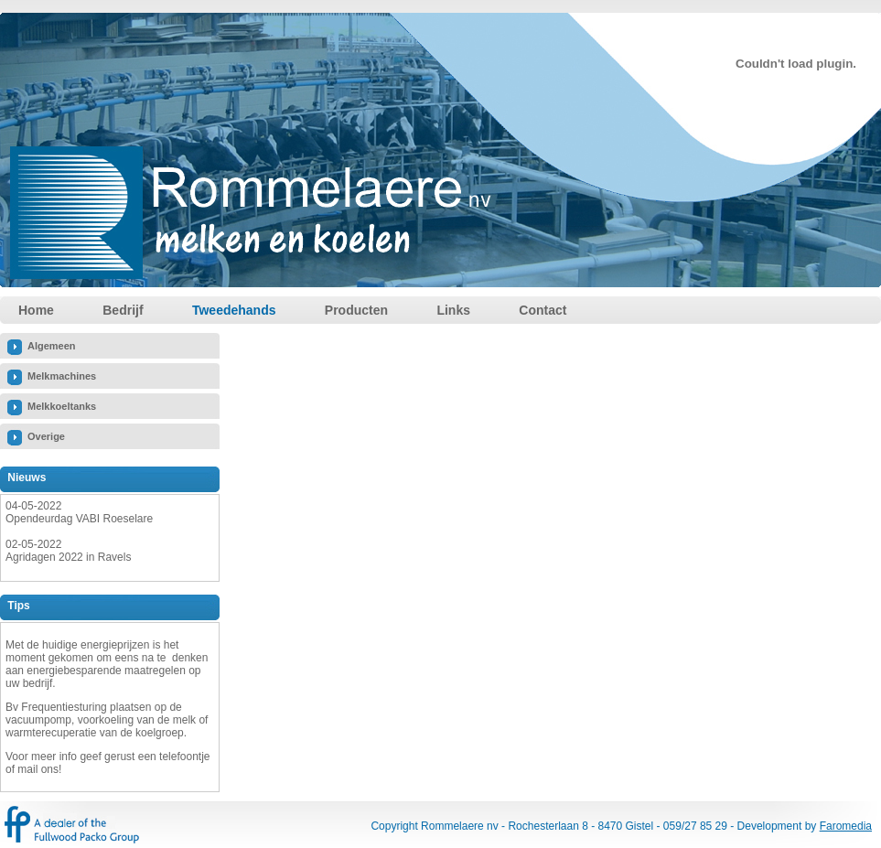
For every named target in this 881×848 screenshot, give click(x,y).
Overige (46, 436)
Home (36, 310)
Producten (356, 310)
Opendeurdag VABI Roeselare (79, 518)
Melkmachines (61, 375)
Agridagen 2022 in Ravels (68, 557)
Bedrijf (122, 310)
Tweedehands (234, 310)
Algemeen (51, 345)
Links (453, 310)
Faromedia (846, 826)
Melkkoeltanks (61, 406)
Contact (542, 310)
